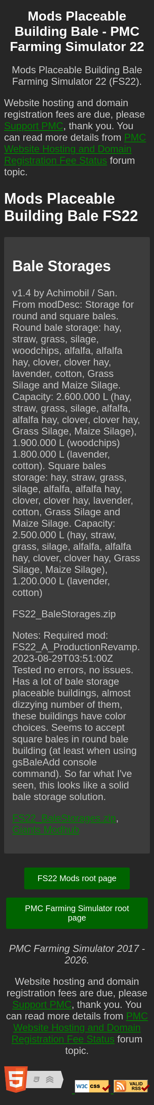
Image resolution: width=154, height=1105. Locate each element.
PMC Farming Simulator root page (77, 913)
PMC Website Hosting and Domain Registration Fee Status (75, 149)
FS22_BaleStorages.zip (64, 818)
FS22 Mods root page (76, 878)
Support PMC (33, 125)
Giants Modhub (45, 829)
